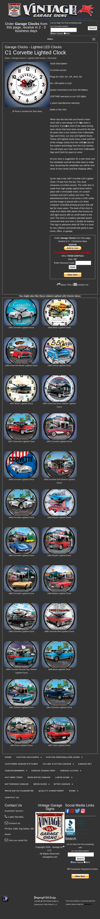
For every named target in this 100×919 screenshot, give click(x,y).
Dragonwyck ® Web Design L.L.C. (45, 904)
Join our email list (16, 840)
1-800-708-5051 (14, 817)
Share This (64, 284)
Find (66, 23)
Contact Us (80, 284)
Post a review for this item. (27, 111)
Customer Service (14, 811)
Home (8, 834)
